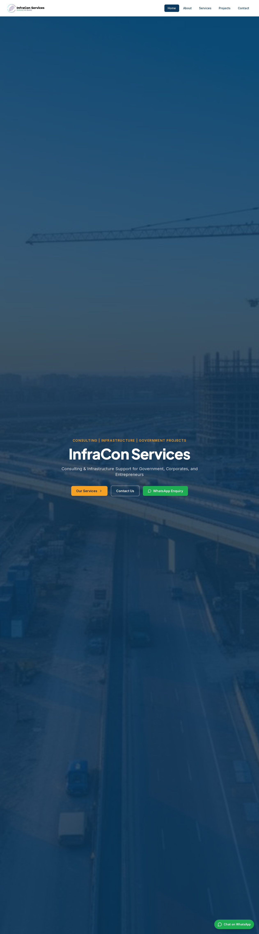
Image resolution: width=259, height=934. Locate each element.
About (187, 8)
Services (205, 8)
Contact (243, 8)
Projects (224, 8)
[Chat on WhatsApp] (234, 924)
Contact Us (125, 491)
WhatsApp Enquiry (165, 491)
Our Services (89, 491)
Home (172, 8)
